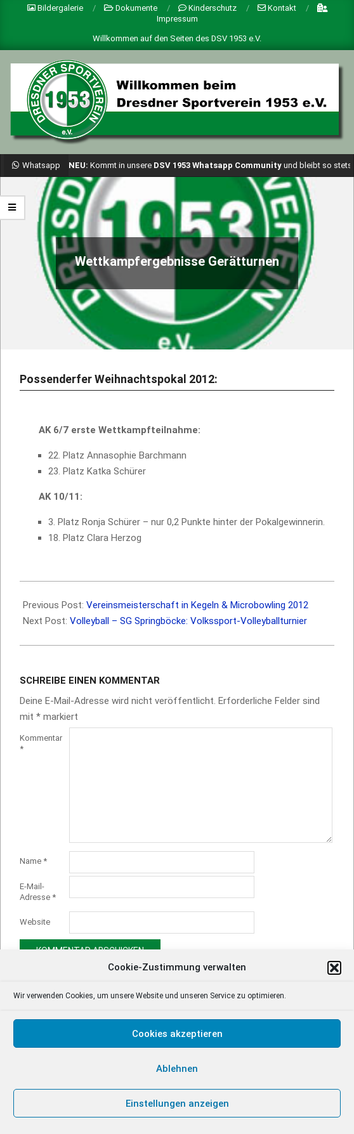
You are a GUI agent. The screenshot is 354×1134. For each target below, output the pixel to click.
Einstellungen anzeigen (177, 1103)
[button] (334, 967)
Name (33, 861)
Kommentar (41, 743)
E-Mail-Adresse (38, 892)
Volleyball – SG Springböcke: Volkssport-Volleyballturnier (188, 621)
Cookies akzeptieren (177, 1034)
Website (35, 922)
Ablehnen (177, 1068)
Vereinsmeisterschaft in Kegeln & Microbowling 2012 (197, 605)
